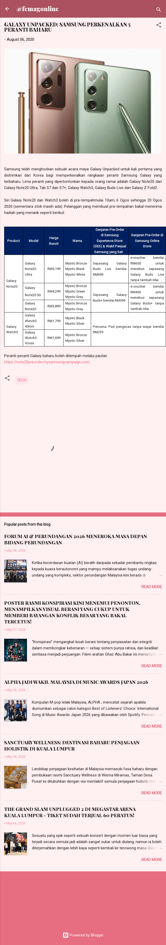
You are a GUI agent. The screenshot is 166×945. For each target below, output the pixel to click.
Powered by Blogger (83, 935)
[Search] (159, 10)
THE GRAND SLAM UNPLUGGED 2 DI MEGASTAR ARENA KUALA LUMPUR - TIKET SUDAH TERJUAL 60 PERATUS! (70, 812)
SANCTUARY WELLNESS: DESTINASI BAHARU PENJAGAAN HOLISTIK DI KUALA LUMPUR (72, 745)
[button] (159, 26)
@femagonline (38, 9)
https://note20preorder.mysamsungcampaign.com (46, 362)
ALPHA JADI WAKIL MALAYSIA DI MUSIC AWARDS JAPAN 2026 (76, 682)
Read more (151, 587)
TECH (21, 380)
